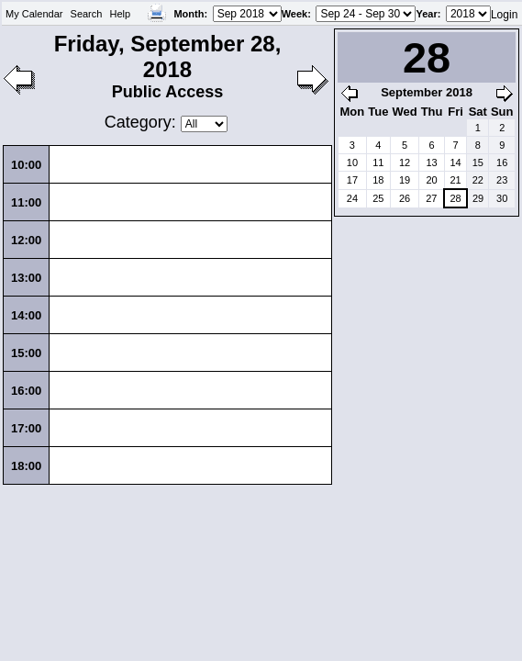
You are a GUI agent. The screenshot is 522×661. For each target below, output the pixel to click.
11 (377, 162)
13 (431, 162)
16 (501, 162)
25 (377, 198)
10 (352, 162)
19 (404, 179)
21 (455, 179)
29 (477, 198)
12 (404, 162)
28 (455, 198)
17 (352, 179)
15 (477, 162)
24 (352, 198)
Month (188, 13)
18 (377, 179)
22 (477, 179)
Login (504, 14)
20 (431, 179)
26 (404, 198)
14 (455, 162)
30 (501, 198)
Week (295, 13)
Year (426, 13)
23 (501, 179)
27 (431, 198)
